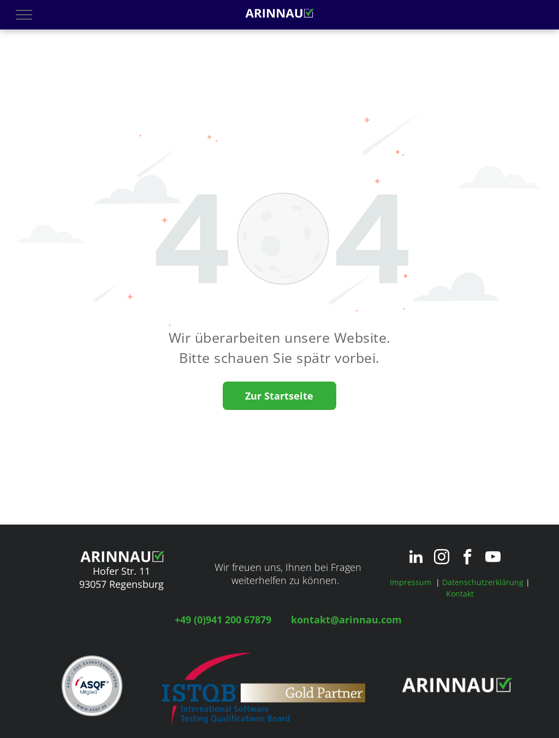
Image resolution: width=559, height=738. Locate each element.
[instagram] (441, 558)
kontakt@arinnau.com (346, 619)
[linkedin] (416, 558)
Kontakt (460, 593)
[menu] (24, 15)
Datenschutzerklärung (483, 582)
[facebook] (467, 558)
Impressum (410, 582)
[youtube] (492, 558)
